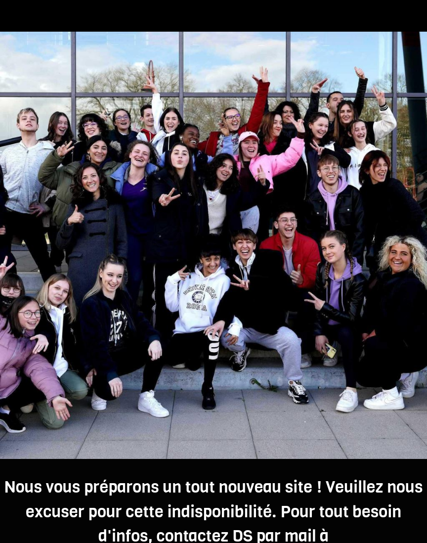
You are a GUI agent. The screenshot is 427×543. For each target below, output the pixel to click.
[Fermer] (16, 16)
